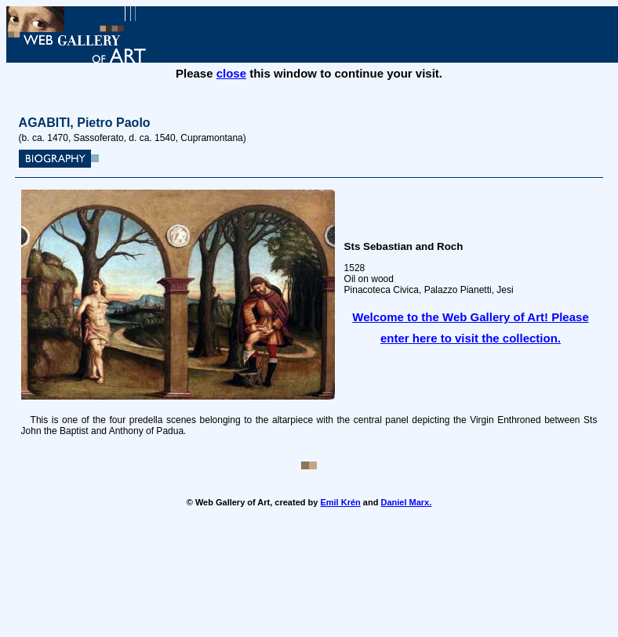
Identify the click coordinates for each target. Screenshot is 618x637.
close (231, 73)
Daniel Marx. (405, 502)
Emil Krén (340, 502)
